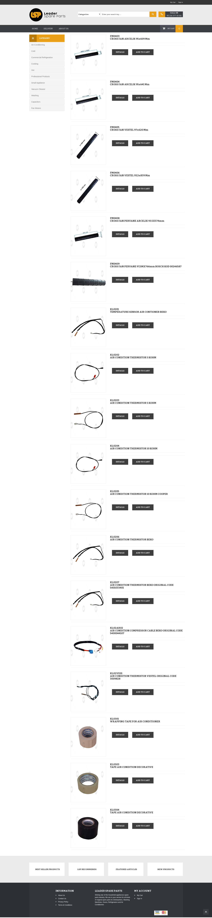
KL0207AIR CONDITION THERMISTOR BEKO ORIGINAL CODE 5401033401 (142, 585)
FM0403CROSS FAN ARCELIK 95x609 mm (130, 37)
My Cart (172, 2)
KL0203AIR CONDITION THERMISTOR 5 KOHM (133, 401)
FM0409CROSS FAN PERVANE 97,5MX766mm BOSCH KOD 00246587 (146, 264)
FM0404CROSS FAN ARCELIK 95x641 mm (129, 82)
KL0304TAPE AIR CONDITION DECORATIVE (131, 811)
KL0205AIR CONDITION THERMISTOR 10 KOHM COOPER (139, 492)
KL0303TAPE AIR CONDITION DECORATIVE (131, 765)
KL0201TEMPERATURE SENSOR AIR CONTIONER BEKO (138, 310)
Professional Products (40, 76)
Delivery (48, 29)
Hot (32, 70)
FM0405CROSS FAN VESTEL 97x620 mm (129, 128)
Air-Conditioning (38, 45)
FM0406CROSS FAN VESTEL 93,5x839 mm (130, 173)
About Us (61, 896)
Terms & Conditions (65, 906)
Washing (35, 95)
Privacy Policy (63, 902)
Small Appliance (38, 83)
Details (120, 52)
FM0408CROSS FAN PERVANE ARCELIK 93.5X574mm (137, 219)
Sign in (180, 2)
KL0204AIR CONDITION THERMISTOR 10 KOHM (133, 446)
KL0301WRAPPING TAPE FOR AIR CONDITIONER (135, 720)
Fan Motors (36, 108)
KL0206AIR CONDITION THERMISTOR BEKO (131, 538)
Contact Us (62, 899)
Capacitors (35, 102)
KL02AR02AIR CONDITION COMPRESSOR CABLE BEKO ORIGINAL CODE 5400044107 (146, 630)
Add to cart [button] (144, 52)
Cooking (34, 64)
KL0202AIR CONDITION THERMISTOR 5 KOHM (133, 355)
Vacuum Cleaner (38, 89)
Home (35, 29)
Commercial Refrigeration (42, 57)
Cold (33, 51)
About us (63, 29)
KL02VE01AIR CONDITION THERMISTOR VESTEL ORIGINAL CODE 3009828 (143, 676)
